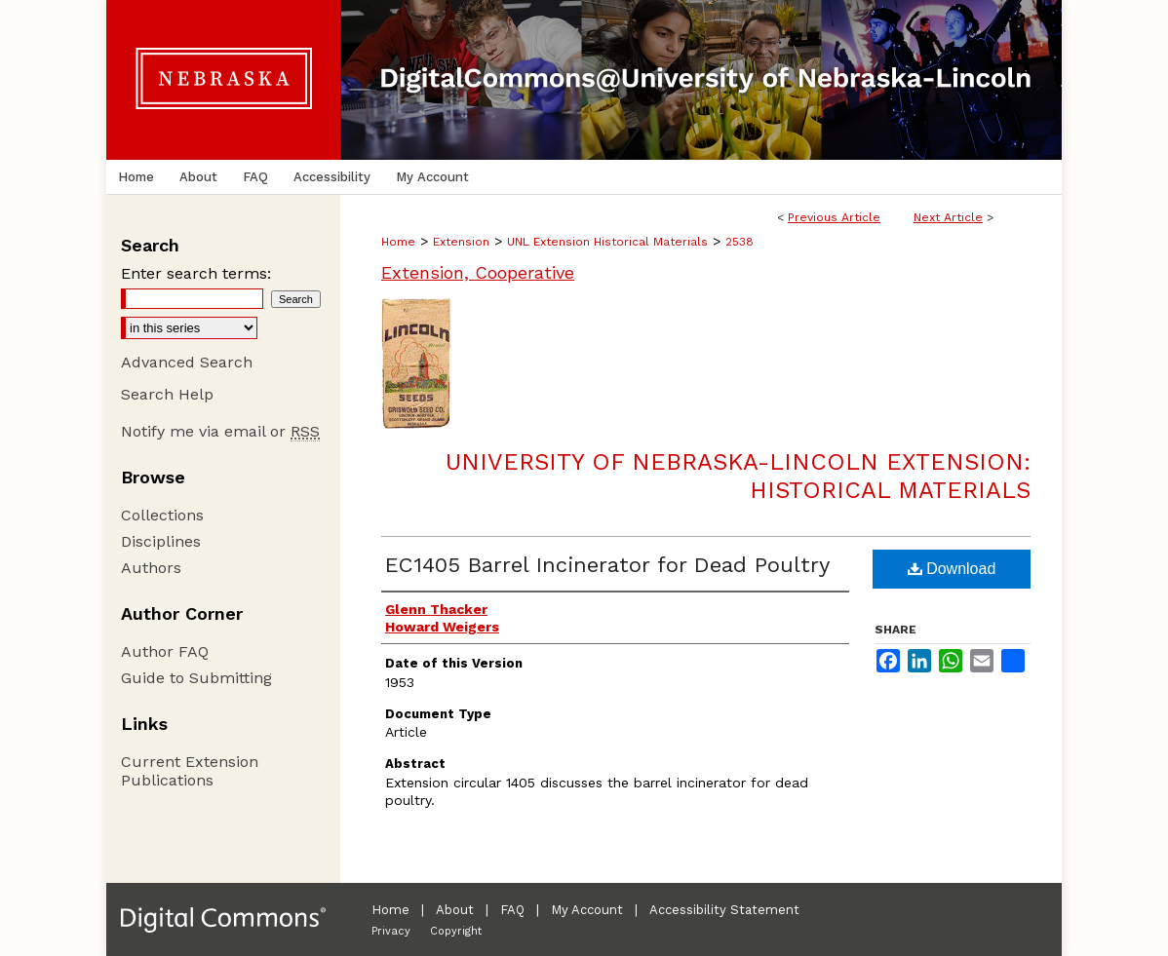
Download (952, 568)
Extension (461, 242)
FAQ (512, 909)
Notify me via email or (220, 431)
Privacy (390, 931)
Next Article (948, 217)
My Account (587, 909)
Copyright (456, 931)
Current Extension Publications (189, 770)
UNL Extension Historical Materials (607, 242)
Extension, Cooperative (477, 272)
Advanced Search (187, 362)
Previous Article (834, 217)
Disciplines (161, 541)
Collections (162, 515)
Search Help (167, 394)
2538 (739, 242)
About (455, 909)
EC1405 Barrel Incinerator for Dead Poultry (607, 565)
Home (398, 242)
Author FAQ (165, 651)
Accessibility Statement (724, 909)
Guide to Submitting (196, 678)
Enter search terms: (196, 273)
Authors (151, 567)
